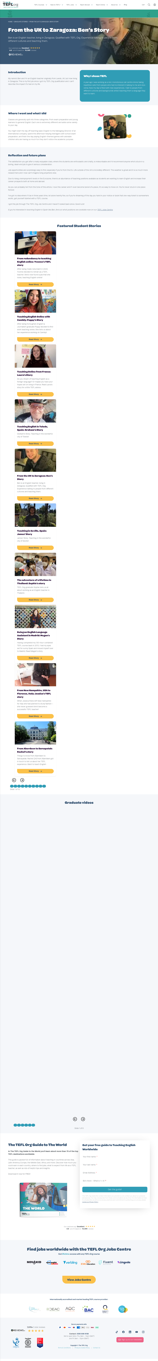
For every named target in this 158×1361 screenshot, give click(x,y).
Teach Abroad (85, 5)
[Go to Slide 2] (15, 786)
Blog (125, 5)
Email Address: (90, 1173)
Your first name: (90, 1156)
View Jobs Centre (79, 1279)
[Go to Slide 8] (37, 786)
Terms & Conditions (64, 1347)
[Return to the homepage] (11, 5)
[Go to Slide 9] (40, 786)
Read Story (35, 284)
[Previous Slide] (14, 781)
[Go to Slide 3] (19, 786)
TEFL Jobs (70, 5)
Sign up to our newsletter (130, 1339)
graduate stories (21, 22)
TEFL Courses (39, 5)
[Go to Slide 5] (26, 786)
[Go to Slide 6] (30, 786)
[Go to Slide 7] (33, 786)
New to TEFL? (55, 5)
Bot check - (94, 1181)
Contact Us (96, 1347)
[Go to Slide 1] (12, 786)
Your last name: (90, 1164)
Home (10, 22)
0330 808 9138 (83, 1333)
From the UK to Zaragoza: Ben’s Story (44, 22)
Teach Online (100, 5)
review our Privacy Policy (90, 1202)
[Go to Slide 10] (44, 786)
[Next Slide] (22, 781)
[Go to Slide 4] (22, 786)
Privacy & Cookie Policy (82, 1347)
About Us (114, 5)
